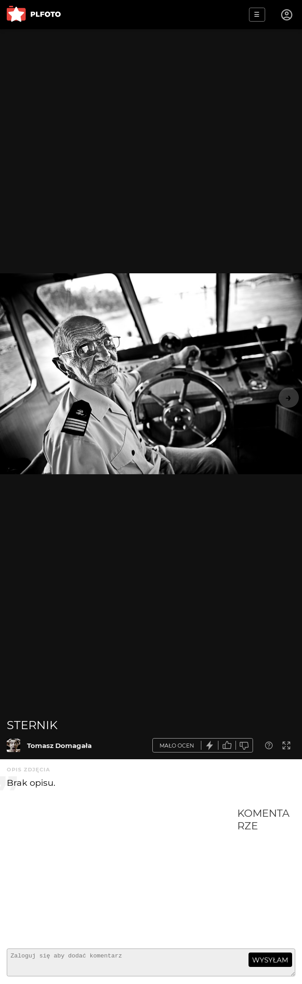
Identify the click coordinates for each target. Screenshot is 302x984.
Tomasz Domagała (59, 745)
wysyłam (270, 960)
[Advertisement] (122, 874)
